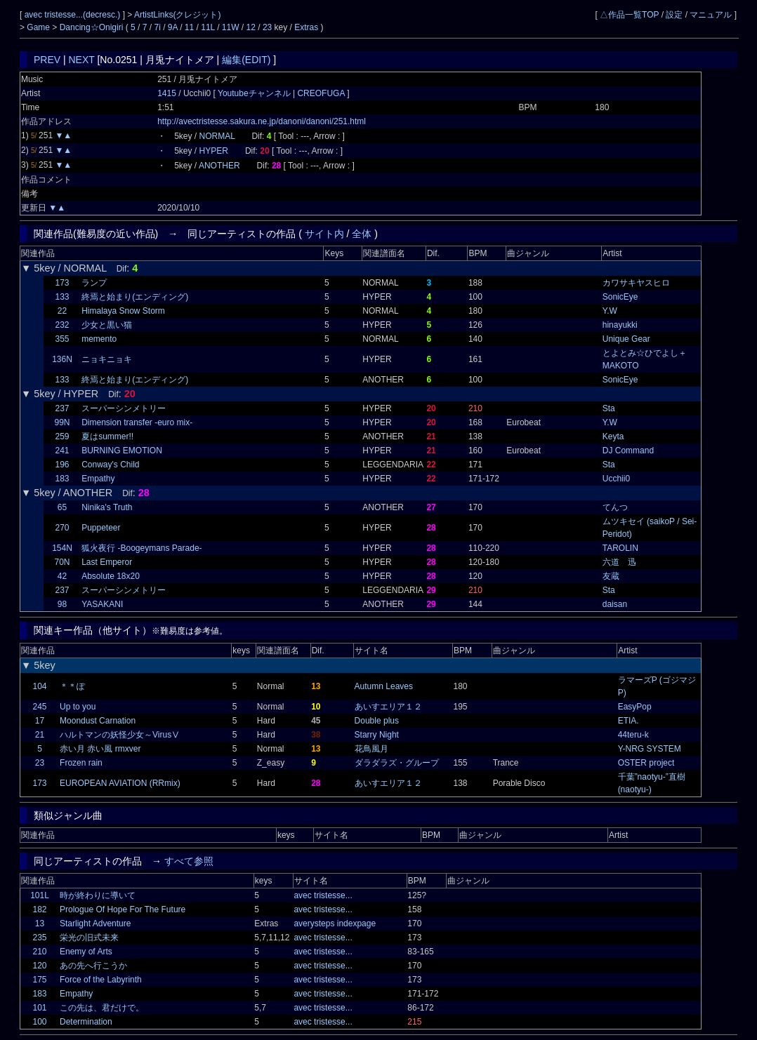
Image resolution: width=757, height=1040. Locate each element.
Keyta (613, 436)
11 (189, 27)
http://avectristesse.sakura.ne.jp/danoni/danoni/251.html (261, 121)
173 (62, 283)
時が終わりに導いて (98, 895)
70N (62, 562)
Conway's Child (110, 464)
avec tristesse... (323, 895)
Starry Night (377, 735)
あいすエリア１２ (388, 707)
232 (62, 325)
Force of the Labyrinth (101, 980)
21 (39, 735)
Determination (86, 1022)
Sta (609, 408)
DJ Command (628, 450)
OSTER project (646, 763)
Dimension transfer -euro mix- (136, 422)
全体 (361, 233)
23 (267, 27)
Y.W (610, 311)
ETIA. (628, 721)
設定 (674, 15)
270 (62, 528)
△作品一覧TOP (629, 15)
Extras (306, 27)
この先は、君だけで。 (102, 1008)
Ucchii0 (616, 479)
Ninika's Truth (106, 507)
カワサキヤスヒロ (636, 283)
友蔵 (611, 576)
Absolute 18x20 (110, 576)
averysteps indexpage (335, 923)
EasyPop (635, 707)
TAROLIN (620, 548)
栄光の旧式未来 (89, 937)
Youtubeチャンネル (255, 93)
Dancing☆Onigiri (93, 27)
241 (62, 450)
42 (62, 576)
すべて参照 (188, 861)
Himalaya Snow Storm (123, 311)
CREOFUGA (321, 93)
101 (39, 1008)
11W (230, 27)
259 (62, 436)
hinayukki (620, 325)
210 (39, 951)
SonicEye (620, 297)
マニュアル (711, 15)
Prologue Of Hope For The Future (122, 909)
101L (39, 895)
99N (62, 422)
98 (62, 604)
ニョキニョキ (106, 359)
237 (62, 408)
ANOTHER (219, 166)
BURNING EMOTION (121, 450)
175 (39, 980)
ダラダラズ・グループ (397, 763)
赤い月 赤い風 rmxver (100, 749)
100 (39, 1022)
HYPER (213, 151)
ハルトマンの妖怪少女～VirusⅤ (120, 735)
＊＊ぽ (72, 686)
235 (39, 937)
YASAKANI (102, 604)
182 (39, 909)
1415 (166, 93)
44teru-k (633, 735)
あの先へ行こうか (93, 966)
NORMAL (217, 136)
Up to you (78, 707)
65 (62, 507)
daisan (615, 604)
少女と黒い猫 (106, 325)
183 (62, 479)
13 (39, 923)
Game (39, 27)
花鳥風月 (371, 749)
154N (62, 548)
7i (157, 27)
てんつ (615, 507)
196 (62, 464)
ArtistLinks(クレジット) (177, 15)
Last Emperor (106, 562)
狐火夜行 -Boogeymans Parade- (141, 548)
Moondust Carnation (98, 721)
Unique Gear (626, 339)
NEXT (82, 59)
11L (208, 27)
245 (39, 707)
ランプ (94, 283)
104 (39, 686)
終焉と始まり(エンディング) (134, 297)
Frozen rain (81, 763)
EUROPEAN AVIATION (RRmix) (120, 783)
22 (62, 311)
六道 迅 (619, 562)
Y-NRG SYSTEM (649, 749)
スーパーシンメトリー (123, 408)
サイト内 (324, 233)
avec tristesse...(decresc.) (74, 15)
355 (62, 339)
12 (251, 27)
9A (173, 27)
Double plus (377, 721)
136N (62, 359)
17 (39, 721)
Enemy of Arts (86, 951)
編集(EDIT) (246, 59)
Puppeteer (100, 528)
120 (39, 966)
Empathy (97, 479)
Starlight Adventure (95, 923)
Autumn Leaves (384, 686)
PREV (47, 59)
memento (99, 339)
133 (62, 297)
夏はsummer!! (107, 436)
